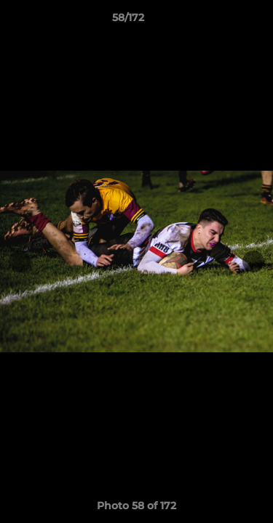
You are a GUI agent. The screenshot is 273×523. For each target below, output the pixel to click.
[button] (220, 21)
